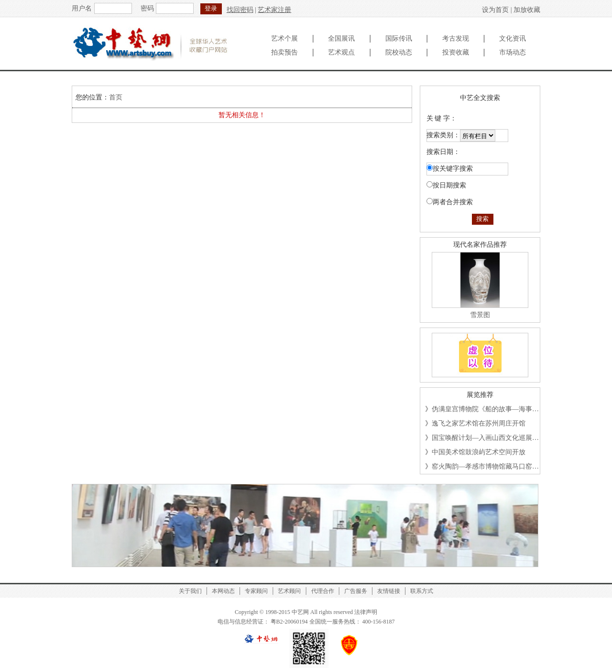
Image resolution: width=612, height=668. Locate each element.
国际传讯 (398, 38)
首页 (115, 97)
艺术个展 (284, 38)
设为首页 (495, 9)
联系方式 (421, 591)
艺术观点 (341, 52)
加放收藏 (527, 9)
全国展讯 (341, 38)
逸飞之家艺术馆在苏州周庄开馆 (478, 423)
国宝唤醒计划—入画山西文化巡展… (485, 437)
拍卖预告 (284, 52)
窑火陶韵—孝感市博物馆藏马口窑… (485, 466)
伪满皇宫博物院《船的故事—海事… (485, 409)
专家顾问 (256, 591)
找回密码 (240, 9)
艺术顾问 (289, 591)
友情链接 (388, 591)
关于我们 (190, 591)
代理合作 (322, 591)
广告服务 (355, 591)
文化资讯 (512, 38)
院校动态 (398, 52)
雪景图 (480, 314)
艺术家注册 (274, 9)
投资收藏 (455, 52)
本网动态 (223, 591)
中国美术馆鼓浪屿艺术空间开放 (478, 452)
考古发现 (455, 38)
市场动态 (512, 52)
